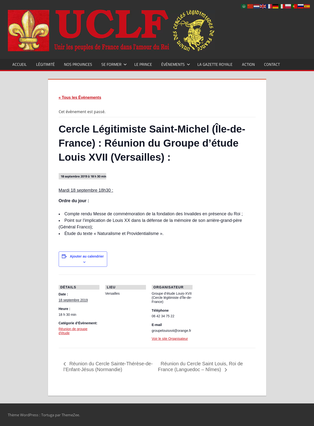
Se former (114, 64)
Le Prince (143, 64)
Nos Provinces (78, 64)
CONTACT (272, 64)
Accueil (19, 64)
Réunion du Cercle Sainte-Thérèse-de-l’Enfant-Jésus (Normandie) (108, 366)
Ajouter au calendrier (87, 256)
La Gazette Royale (215, 64)
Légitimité (45, 64)
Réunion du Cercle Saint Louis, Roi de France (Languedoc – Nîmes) (200, 366)
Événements (175, 64)
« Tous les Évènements (80, 97)
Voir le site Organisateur (170, 339)
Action (248, 64)
